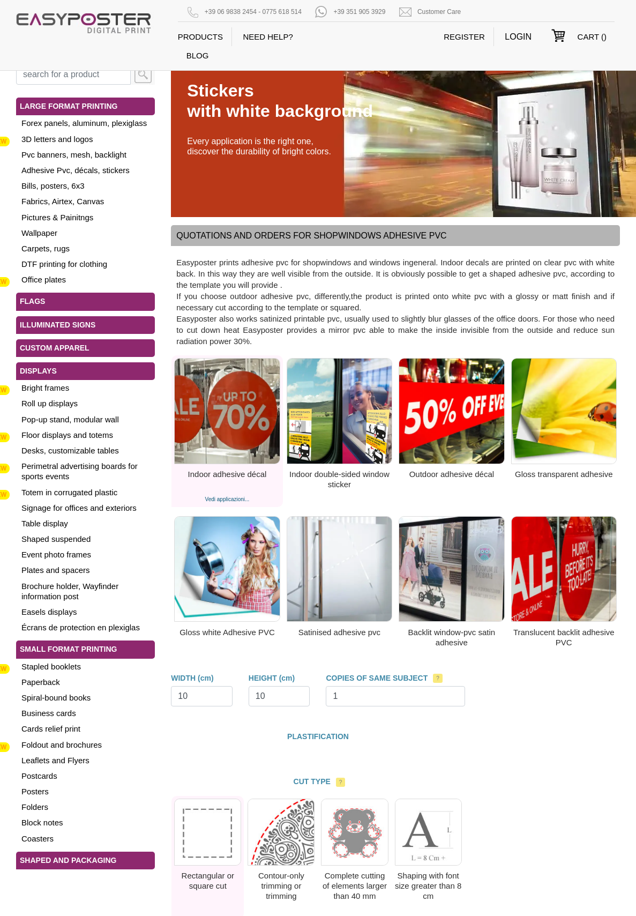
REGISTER (464, 36)
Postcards (39, 775)
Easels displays (49, 611)
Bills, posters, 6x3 (53, 185)
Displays (38, 371)
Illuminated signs (57, 325)
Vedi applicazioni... (227, 499)
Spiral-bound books (56, 697)
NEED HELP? (268, 36)
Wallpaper (39, 232)
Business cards (48, 713)
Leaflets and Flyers (55, 760)
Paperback (40, 682)
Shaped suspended (56, 538)
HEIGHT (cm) (272, 678)
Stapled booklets (51, 666)
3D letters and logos (57, 139)
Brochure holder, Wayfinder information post (69, 591)
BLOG (197, 55)
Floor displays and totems (67, 435)
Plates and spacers (55, 570)
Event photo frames (56, 554)
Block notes (42, 822)
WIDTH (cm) (192, 678)
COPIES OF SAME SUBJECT (377, 678)
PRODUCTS (200, 36)
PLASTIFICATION (318, 736)
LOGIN (518, 36)
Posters (35, 791)
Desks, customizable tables (70, 450)
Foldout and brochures (61, 744)
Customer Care (439, 12)
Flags (32, 301)
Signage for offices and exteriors (79, 507)
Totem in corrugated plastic (69, 492)
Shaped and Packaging (68, 860)
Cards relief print (50, 728)
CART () (592, 36)
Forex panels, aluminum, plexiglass (84, 123)
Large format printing (69, 106)
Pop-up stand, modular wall (70, 419)
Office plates (43, 279)
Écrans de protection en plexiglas (80, 627)
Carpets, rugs (45, 248)
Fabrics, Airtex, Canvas (62, 201)
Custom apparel (54, 348)
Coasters (37, 838)
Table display (44, 523)
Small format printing (68, 649)
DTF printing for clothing (64, 264)
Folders (34, 806)
